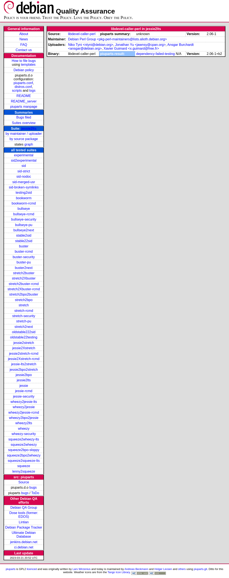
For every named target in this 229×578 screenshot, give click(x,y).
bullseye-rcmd (23, 214)
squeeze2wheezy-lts (23, 439)
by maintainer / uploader (24, 133)
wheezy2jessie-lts (24, 402)
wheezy (23, 428)
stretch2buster (23, 273)
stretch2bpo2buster (23, 294)
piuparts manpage (23, 106)
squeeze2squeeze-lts (24, 460)
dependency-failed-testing (155, 54)
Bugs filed (23, 117)
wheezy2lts (23, 423)
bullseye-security (23, 219)
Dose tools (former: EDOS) (23, 514)
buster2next (24, 268)
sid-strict (24, 171)
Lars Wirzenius (81, 569)
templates (28, 64)
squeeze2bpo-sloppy (23, 450)
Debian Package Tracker (23, 527)
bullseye (24, 208)
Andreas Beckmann (136, 569)
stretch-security (23, 316)
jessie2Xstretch (23, 348)
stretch (24, 305)
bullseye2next (23, 230)
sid (24, 166)
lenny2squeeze (23, 471)
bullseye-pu (23, 225)
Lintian (24, 522)
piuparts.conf (23, 83)
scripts (17, 90)
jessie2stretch (23, 343)
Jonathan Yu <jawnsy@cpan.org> (140, 44)
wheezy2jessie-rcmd (23, 412)
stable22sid (23, 241)
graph (28, 144)
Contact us (24, 50)
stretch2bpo (24, 300)
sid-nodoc (23, 176)
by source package (23, 139)
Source (23, 482)
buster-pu (24, 262)
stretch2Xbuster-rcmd (24, 289)
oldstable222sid (23, 332)
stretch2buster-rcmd (24, 284)
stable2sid (23, 235)
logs (32, 90)
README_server (24, 101)
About (23, 34)
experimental (24, 155)
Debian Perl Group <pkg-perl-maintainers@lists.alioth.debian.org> (117, 39)
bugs (33, 487)
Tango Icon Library (119, 572)
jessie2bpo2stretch (24, 369)
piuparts (10, 569)
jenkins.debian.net (23, 542)
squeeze (23, 466)
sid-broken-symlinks (24, 187)
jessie (23, 385)
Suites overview (23, 123)
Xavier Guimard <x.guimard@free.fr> (131, 48)
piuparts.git (200, 569)
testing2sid (24, 192)
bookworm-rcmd (24, 203)
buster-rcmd (24, 251)
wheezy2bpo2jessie (24, 418)
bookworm (23, 198)
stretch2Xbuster (23, 278)
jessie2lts (29, 128)
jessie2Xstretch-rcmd (23, 359)
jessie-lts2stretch (23, 364)
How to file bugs (24, 61)
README (23, 96)
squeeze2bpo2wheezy (24, 455)
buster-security (24, 257)
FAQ (23, 44)
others (182, 569)
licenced (32, 569)
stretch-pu (23, 321)
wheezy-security (24, 434)
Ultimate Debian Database (24, 534)
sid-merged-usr (23, 182)
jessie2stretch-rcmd (23, 353)
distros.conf (23, 87)
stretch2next (24, 327)
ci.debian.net (23, 547)
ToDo (35, 493)
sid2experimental (24, 160)
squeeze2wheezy (24, 444)
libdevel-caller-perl (81, 34)
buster (23, 246)
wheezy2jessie (24, 407)
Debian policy (24, 70)
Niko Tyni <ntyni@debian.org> (90, 44)
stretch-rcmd (23, 310)
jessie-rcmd (23, 391)
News (23, 39)
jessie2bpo (24, 375)
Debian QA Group (23, 507)
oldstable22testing (23, 337)
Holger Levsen (163, 569)
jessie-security (23, 396)
